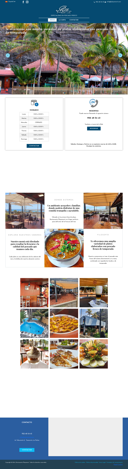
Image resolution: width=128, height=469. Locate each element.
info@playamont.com (113, 2)
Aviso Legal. (102, 462)
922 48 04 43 (99, 2)
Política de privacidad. (92, 462)
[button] (8, 55)
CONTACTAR (34, 146)
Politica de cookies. (80, 462)
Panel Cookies (118, 464)
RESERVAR (94, 128)
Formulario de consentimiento (114, 462)
